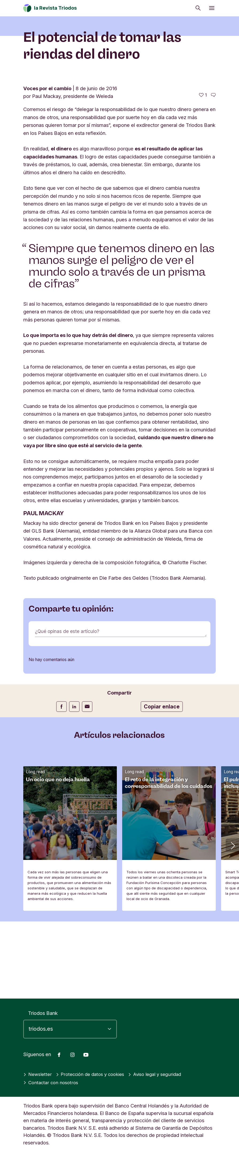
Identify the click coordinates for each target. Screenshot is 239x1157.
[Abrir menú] (211, 8)
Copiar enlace (162, 783)
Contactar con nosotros (52, 1083)
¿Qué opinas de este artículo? (68, 708)
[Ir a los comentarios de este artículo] (213, 172)
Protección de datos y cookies (94, 1075)
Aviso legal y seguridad (162, 1075)
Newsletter (38, 1075)
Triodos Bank (43, 1013)
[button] (232, 922)
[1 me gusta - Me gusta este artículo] (203, 172)
